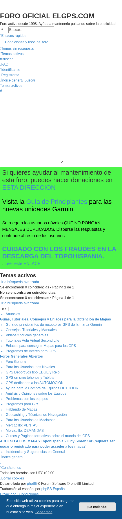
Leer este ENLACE (23, 263)
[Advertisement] (61, 127)
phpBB (32, 483)
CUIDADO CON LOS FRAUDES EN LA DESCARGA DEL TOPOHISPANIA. (59, 252)
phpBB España (53, 489)
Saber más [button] (43, 512)
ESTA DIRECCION (29, 187)
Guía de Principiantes (56, 201)
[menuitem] (61, 42)
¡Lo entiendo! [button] (97, 507)
